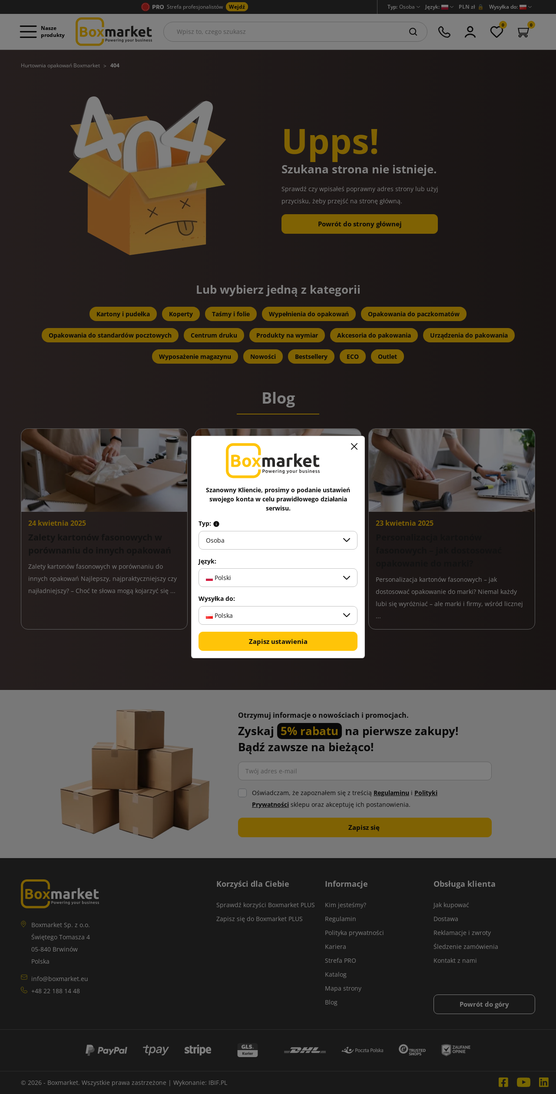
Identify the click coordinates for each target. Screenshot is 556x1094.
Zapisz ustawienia (278, 641)
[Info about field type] (216, 523)
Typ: (209, 523)
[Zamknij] (354, 447)
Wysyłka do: (217, 599)
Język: (207, 561)
